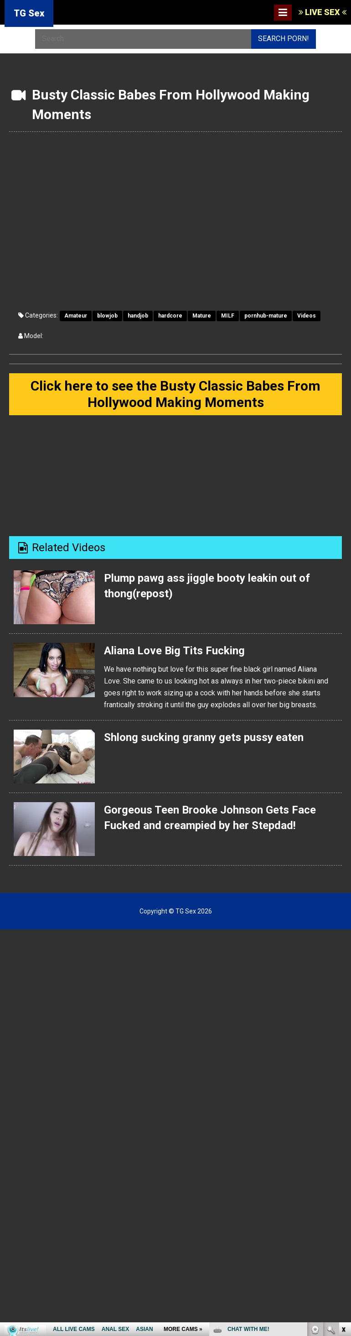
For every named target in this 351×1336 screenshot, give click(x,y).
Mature (201, 316)
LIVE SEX (322, 12)
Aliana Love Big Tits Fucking (174, 650)
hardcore (170, 316)
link (343, 1193)
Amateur (75, 316)
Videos (306, 316)
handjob (138, 316)
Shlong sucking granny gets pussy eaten (203, 737)
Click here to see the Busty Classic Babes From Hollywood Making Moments (175, 394)
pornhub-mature (265, 316)
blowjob (107, 316)
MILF (227, 316)
